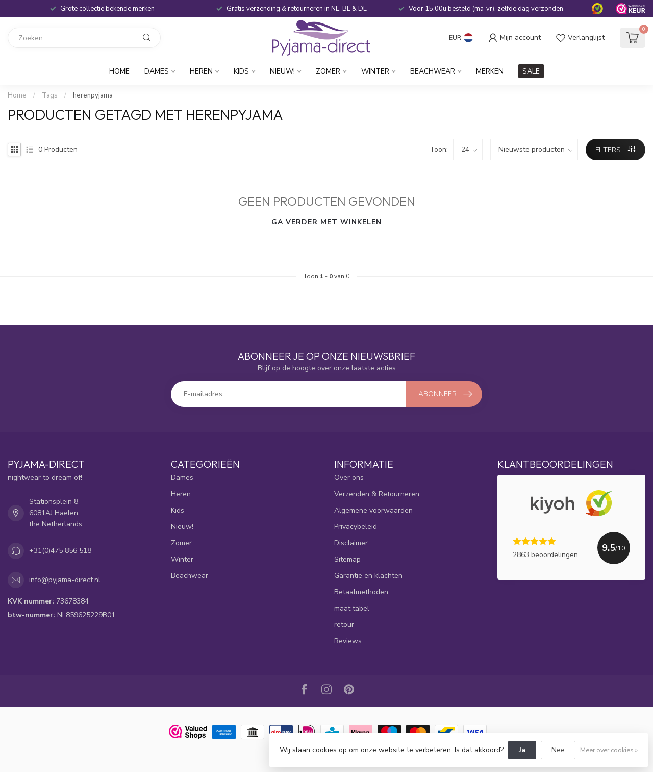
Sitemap (347, 559)
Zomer (328, 71)
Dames (156, 71)
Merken (490, 71)
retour (344, 625)
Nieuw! (282, 71)
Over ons (349, 477)
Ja (522, 750)
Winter (375, 71)
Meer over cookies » (609, 749)
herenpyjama (93, 95)
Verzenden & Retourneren (376, 494)
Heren (201, 71)
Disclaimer (351, 543)
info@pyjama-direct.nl (65, 580)
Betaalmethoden (361, 592)
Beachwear (432, 71)
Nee (558, 750)
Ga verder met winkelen (326, 222)
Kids (241, 71)
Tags (50, 95)
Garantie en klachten (368, 576)
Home (119, 71)
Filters (615, 150)
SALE (531, 71)
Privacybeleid (355, 527)
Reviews (348, 641)
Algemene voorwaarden (373, 510)
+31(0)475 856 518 (60, 551)
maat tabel (351, 608)
